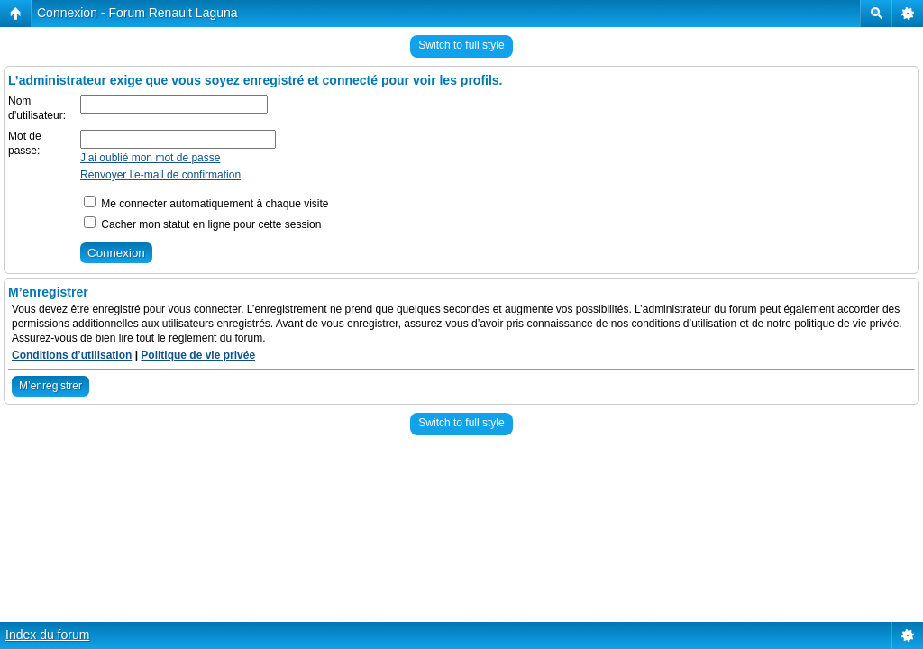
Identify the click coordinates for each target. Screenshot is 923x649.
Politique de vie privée (198, 355)
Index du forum (47, 634)
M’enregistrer (50, 385)
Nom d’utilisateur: (37, 108)
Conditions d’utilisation (72, 355)
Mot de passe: (24, 143)
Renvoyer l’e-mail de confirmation (160, 175)
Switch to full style (461, 45)
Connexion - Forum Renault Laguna (137, 12)
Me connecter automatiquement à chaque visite (206, 203)
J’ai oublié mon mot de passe (150, 157)
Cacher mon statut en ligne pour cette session (202, 224)
